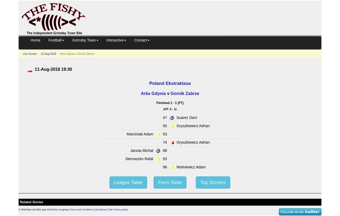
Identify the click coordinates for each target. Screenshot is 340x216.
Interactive (116, 40)
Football (56, 40)
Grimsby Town (85, 40)
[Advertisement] (208, 17)
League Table (128, 182)
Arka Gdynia (153, 93)
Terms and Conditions (82, 209)
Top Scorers (213, 182)
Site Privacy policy (118, 209)
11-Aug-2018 (48, 53)
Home (35, 40)
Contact (142, 40)
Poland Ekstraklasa (170, 83)
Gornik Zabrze (185, 93)
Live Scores (30, 53)
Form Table (170, 182)
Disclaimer (101, 209)
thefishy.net (56, 209)
